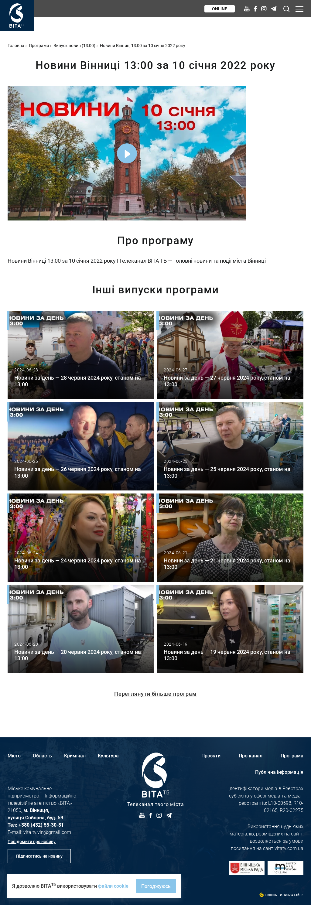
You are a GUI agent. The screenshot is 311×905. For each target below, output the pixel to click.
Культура (108, 755)
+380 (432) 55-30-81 (41, 824)
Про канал (250, 755)
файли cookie (113, 886)
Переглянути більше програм (155, 693)
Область (42, 755)
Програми (39, 45)
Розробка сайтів (291, 895)
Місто (14, 755)
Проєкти (210, 755)
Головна (16, 45)
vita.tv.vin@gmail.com (47, 832)
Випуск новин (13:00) (74, 45)
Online (219, 9)
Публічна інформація (279, 772)
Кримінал (75, 755)
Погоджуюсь (156, 886)
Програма (292, 755)
